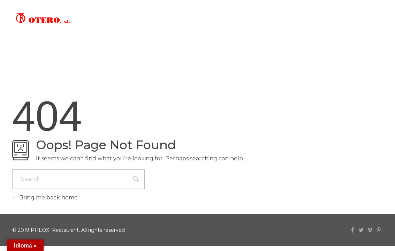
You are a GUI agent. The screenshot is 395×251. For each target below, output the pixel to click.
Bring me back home (45, 197)
